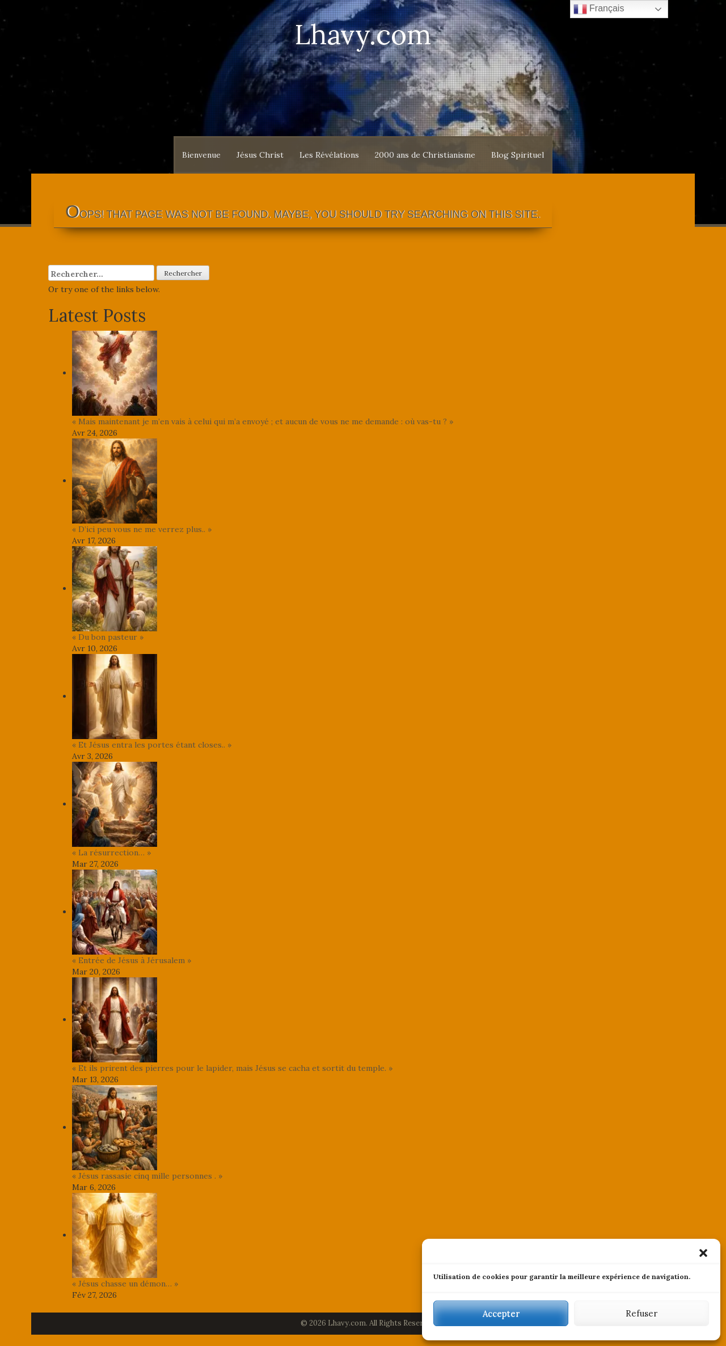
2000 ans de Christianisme (425, 155)
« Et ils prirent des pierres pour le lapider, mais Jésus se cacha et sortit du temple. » (232, 1068)
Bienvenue (201, 155)
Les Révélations (329, 155)
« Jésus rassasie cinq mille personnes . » (147, 1176)
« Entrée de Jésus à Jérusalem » (131, 960)
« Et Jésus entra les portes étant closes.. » (151, 745)
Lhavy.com (363, 34)
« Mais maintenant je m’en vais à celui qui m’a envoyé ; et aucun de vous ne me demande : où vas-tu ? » (262, 421)
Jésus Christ (260, 155)
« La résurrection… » (111, 852)
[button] (703, 1253)
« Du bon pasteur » (107, 637)
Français (598, 9)
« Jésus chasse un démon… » (125, 1284)
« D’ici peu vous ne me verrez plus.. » (142, 529)
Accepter (501, 1313)
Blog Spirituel (517, 155)
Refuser (641, 1313)
